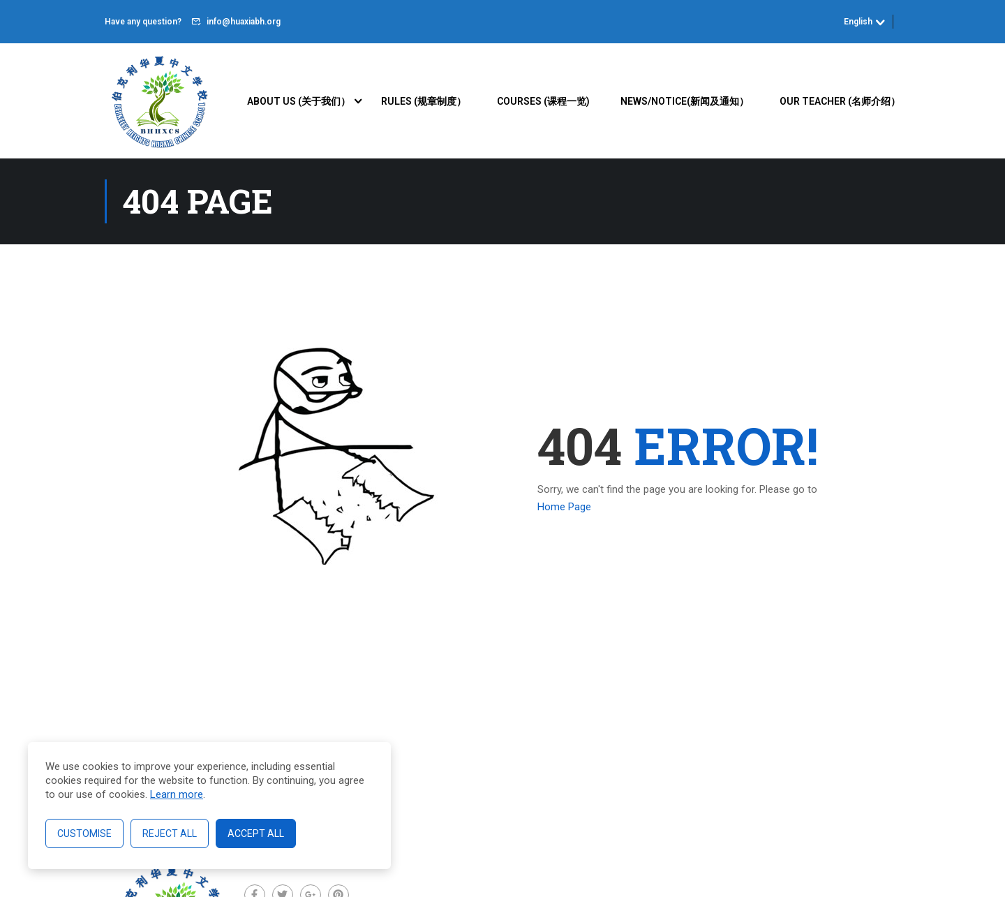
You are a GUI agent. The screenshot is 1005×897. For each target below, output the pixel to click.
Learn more (176, 794)
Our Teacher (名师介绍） (840, 101)
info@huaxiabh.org (244, 22)
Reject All (169, 833)
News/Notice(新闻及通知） (684, 101)
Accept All (256, 833)
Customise (84, 833)
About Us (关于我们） (298, 101)
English (858, 22)
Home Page (564, 507)
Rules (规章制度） (423, 101)
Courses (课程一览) (543, 101)
